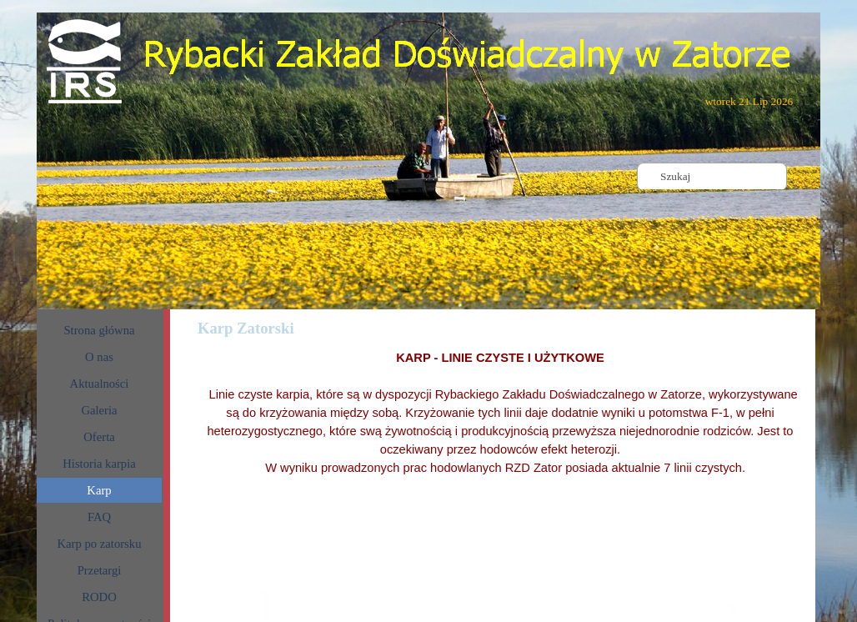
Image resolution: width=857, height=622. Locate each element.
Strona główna (98, 330)
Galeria (99, 410)
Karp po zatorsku (100, 543)
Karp (99, 490)
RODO (99, 597)
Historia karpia (99, 463)
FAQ (99, 517)
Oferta (98, 437)
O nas (99, 357)
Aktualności (99, 383)
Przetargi (100, 570)
